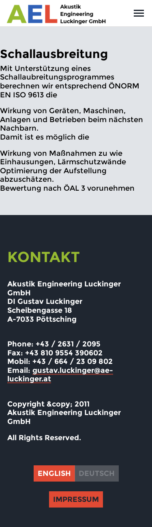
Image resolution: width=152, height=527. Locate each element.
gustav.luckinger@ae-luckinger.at (60, 375)
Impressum (76, 499)
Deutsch (97, 473)
